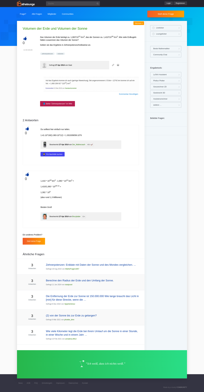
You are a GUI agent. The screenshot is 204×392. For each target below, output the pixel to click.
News (20, 383)
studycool (68, 285)
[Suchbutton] (97, 3)
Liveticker (160, 28)
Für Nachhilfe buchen (54, 154)
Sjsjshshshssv (69, 304)
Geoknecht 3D (159, 93)
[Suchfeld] (73, 3)
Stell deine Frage (166, 14)
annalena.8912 (70, 339)
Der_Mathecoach (78, 145)
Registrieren (180, 3)
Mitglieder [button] (52, 14)
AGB (28, 383)
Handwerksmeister (71, 88)
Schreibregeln (47, 383)
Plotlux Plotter (159, 81)
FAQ (36, 383)
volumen (60, 54)
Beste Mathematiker (161, 48)
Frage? (23, 14)
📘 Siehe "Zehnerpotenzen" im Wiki (57, 104)
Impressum (60, 383)
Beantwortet (54, 145)
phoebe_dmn (69, 320)
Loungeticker (161, 34)
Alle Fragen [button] (37, 14)
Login (169, 3)
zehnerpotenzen (47, 54)
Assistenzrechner (160, 99)
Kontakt (85, 383)
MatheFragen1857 (72, 269)
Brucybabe (76, 216)
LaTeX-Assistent (160, 74)
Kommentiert (50, 88)
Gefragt (52, 65)
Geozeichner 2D (160, 87)
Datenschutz (73, 383)
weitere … (157, 105)
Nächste (139, 23)
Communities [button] (68, 14)
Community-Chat (160, 55)
